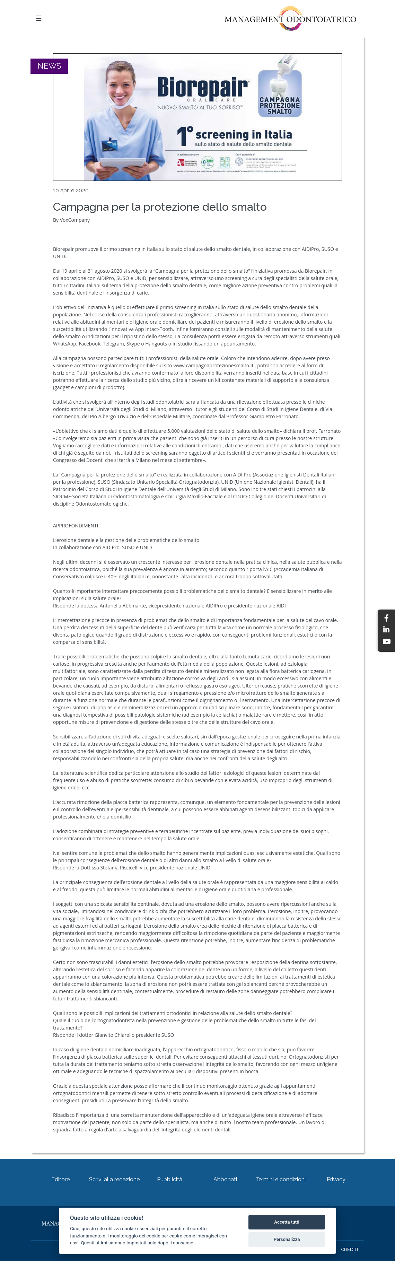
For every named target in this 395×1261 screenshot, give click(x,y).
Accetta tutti (286, 1222)
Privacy (336, 1179)
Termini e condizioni (280, 1179)
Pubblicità (169, 1179)
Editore (60, 1179)
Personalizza (287, 1239)
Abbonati (225, 1179)
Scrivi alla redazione (114, 1179)
